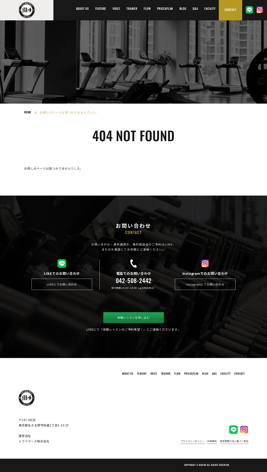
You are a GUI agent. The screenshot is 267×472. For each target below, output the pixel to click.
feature (100, 9)
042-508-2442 (134, 282)
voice (116, 9)
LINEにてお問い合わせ (62, 284)
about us (82, 9)
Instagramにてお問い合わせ (205, 284)
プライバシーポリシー (192, 441)
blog (182, 9)
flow (147, 9)
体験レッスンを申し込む (133, 318)
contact (230, 10)
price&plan (165, 9)
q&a (195, 9)
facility (209, 9)
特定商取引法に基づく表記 (234, 441)
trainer (131, 9)
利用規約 (212, 441)
